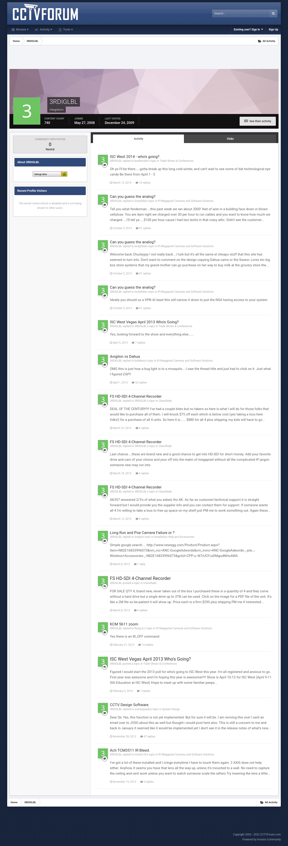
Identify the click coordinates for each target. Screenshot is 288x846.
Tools (67, 29)
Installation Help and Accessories (174, 536)
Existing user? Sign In (248, 29)
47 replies (147, 736)
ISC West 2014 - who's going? (134, 156)
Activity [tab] (138, 138)
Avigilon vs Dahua (125, 356)
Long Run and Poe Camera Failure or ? (142, 532)
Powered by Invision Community (261, 839)
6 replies (142, 428)
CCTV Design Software (129, 704)
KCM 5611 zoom (124, 624)
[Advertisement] (144, 58)
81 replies (143, 228)
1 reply (139, 564)
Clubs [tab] (230, 138)
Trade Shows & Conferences (176, 160)
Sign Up (273, 29)
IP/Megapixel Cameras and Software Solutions (185, 201)
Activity (45, 29)
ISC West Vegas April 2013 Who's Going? (144, 322)
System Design (171, 709)
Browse (22, 29)
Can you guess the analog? (132, 196)
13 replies (143, 182)
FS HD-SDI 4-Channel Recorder (136, 396)
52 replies (139, 382)
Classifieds (165, 400)
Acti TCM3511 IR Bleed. (130, 750)
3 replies (147, 781)
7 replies (138, 342)
